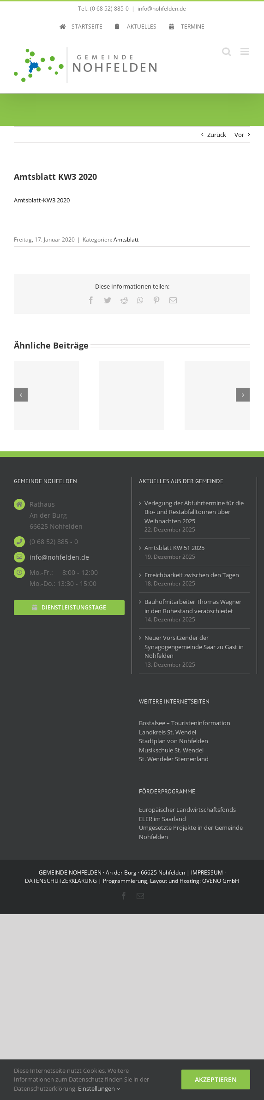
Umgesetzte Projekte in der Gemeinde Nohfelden (191, 832)
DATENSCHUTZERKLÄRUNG (61, 881)
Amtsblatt (126, 239)
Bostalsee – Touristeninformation (184, 723)
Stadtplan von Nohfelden (173, 741)
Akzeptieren (216, 1079)
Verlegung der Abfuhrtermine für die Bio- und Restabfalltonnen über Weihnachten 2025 (194, 512)
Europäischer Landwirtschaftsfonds (187, 809)
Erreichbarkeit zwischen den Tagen (191, 575)
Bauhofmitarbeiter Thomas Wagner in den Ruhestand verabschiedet (192, 606)
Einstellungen (99, 1088)
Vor (239, 134)
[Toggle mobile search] (226, 51)
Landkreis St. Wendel (167, 732)
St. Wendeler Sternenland (174, 759)
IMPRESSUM (207, 872)
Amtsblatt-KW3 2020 (42, 200)
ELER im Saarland (162, 819)
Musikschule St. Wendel (171, 750)
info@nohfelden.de (162, 8)
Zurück (216, 134)
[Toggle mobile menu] (245, 51)
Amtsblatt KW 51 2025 (174, 548)
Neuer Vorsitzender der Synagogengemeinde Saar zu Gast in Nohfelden (194, 646)
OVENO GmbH (220, 881)
